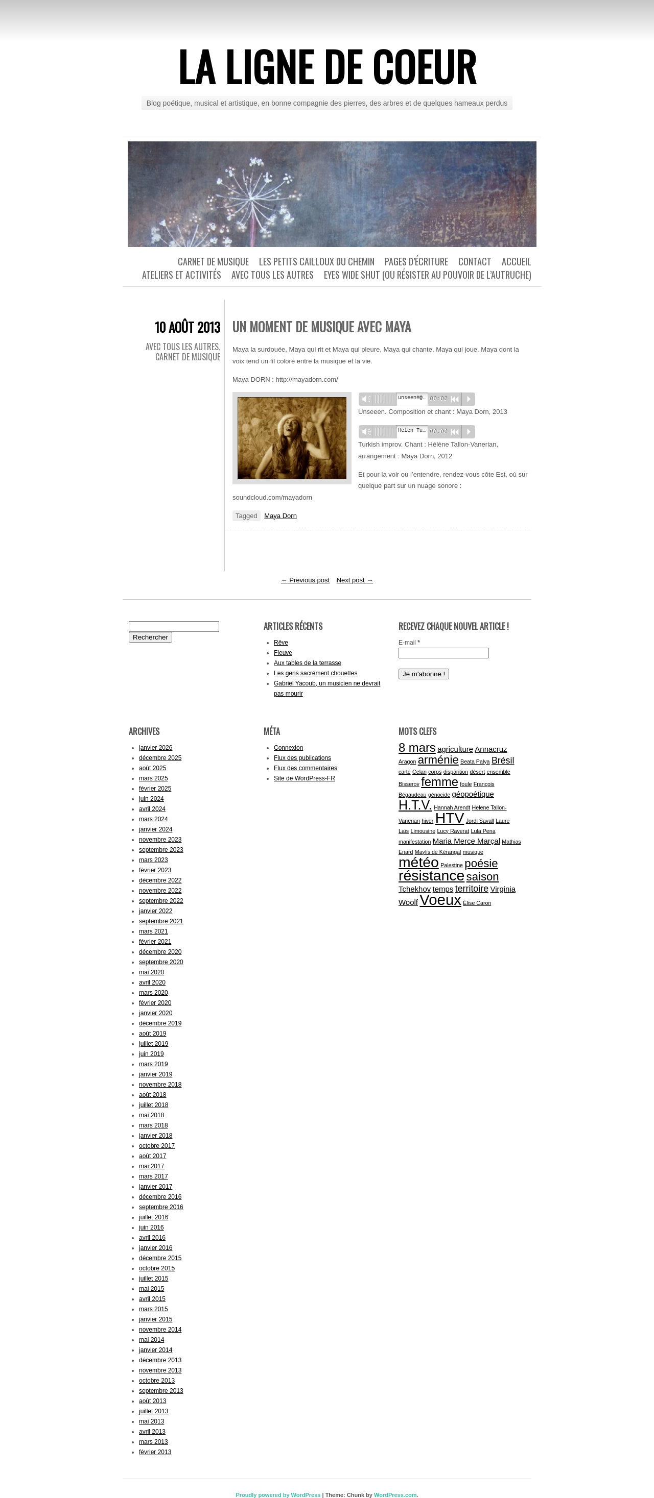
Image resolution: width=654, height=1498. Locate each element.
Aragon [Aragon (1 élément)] (407, 761)
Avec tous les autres (272, 274)
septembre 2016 (161, 1207)
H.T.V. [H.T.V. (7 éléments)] (415, 805)
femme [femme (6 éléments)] (439, 782)
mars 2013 (153, 1441)
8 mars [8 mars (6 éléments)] (417, 747)
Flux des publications (302, 758)
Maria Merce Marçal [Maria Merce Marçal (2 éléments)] (466, 841)
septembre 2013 (161, 1390)
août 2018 (152, 1094)
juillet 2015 (153, 1278)
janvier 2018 (155, 1135)
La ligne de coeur (327, 66)
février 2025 (155, 788)
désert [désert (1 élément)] (477, 772)
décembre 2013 (160, 1360)
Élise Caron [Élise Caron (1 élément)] (477, 903)
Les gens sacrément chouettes (315, 673)
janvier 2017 (155, 1186)
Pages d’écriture (416, 261)
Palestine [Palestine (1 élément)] (451, 865)
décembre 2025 (160, 758)
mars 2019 (153, 1064)
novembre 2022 (160, 890)
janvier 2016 (155, 1247)
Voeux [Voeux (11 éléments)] (440, 899)
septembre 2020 (161, 962)
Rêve (281, 642)
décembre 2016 (160, 1196)
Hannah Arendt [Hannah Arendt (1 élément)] (452, 807)
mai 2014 (151, 1339)
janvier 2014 (155, 1350)
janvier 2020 (155, 1013)
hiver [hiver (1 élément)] (427, 821)
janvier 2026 (155, 747)
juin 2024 (151, 798)
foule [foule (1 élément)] (466, 784)
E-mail (409, 642)
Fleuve (283, 652)
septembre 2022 (161, 900)
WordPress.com (395, 1495)
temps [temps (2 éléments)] (443, 889)
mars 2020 (153, 992)
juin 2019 (151, 1054)
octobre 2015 (157, 1268)
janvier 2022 (155, 911)
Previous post (305, 580)
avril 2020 (152, 982)
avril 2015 (152, 1299)
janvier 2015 (155, 1319)
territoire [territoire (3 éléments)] (471, 888)
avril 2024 (152, 809)
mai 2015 (151, 1288)
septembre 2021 (161, 921)
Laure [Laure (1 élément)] (502, 821)
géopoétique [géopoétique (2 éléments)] (473, 794)
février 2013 (155, 1452)
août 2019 (152, 1033)
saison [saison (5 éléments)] (482, 876)
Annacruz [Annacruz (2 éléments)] (491, 749)
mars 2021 (153, 931)
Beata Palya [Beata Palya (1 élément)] (474, 761)
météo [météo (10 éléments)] (419, 862)
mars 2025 (153, 778)
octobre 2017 (157, 1145)
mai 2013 (151, 1421)
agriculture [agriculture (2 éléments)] (455, 749)
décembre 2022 (160, 880)
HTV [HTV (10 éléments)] (449, 817)
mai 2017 (151, 1166)
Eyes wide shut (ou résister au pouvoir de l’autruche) (427, 274)
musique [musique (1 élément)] (473, 852)
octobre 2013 (157, 1380)
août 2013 (152, 1401)
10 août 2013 (187, 326)
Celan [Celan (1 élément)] (419, 772)
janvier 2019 (155, 1074)
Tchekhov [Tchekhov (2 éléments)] (415, 889)
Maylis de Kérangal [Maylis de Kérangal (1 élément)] (438, 852)
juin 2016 (151, 1227)
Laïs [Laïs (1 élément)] (404, 831)
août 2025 (152, 768)
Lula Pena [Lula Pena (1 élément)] (483, 831)
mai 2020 (151, 972)
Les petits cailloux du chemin (317, 261)
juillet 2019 (153, 1043)
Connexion (288, 747)
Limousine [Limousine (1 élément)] (423, 831)
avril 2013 (152, 1431)
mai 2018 (151, 1115)
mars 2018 (153, 1125)
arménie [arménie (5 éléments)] (438, 759)
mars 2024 (153, 819)
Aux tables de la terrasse (307, 663)
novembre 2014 (160, 1329)
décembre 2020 (160, 951)
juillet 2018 (153, 1105)
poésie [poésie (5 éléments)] (481, 863)
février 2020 (155, 1002)
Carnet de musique (213, 261)
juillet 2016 (153, 1217)
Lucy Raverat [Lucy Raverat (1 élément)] (453, 831)
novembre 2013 (160, 1370)
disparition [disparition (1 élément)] (456, 772)
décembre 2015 (160, 1258)
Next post (355, 580)
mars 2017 (153, 1176)
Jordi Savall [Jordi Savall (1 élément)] (480, 821)
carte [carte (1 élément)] (405, 772)
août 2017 (152, 1156)
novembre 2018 (160, 1084)
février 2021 (155, 941)
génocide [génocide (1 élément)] (439, 795)
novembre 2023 (160, 839)
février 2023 (155, 870)
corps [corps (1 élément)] (434, 772)
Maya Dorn (280, 516)
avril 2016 (152, 1237)
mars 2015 (153, 1309)
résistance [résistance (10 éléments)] (431, 875)
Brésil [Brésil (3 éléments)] (503, 760)
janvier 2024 (155, 829)
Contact (475, 261)
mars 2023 (153, 860)
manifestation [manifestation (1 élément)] (415, 842)
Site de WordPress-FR (304, 778)
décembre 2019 (160, 1023)
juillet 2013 (153, 1411)
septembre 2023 (161, 849)
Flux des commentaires (305, 768)
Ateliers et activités (181, 274)
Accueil (516, 261)
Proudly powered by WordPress (278, 1495)
